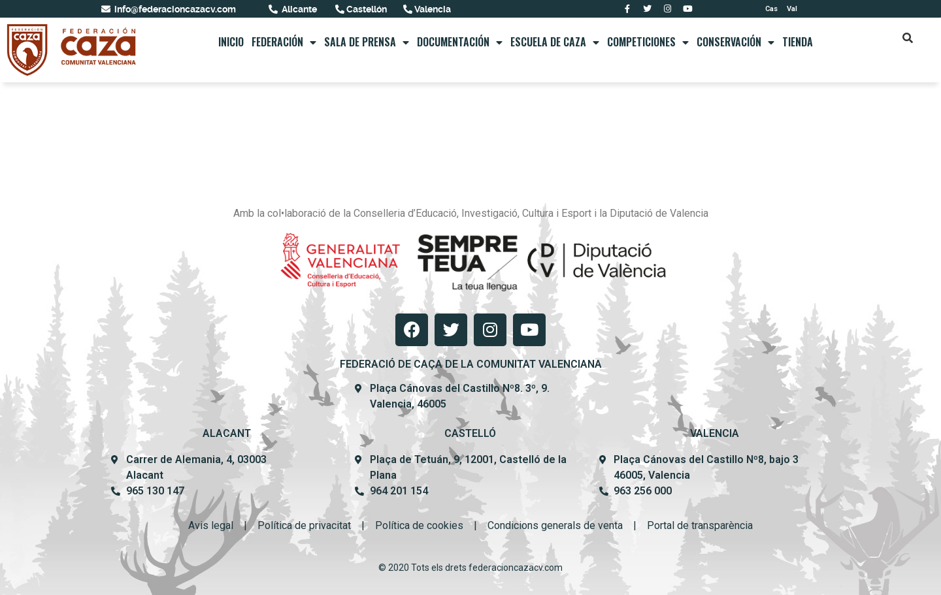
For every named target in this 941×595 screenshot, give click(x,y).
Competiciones (648, 42)
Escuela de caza (554, 42)
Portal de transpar (688, 525)
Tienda (797, 42)
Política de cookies (419, 525)
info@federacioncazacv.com (174, 9)
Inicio (231, 42)
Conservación (735, 42)
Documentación (460, 42)
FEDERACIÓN (284, 42)
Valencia (431, 9)
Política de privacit (299, 525)
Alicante (298, 9)
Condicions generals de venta (555, 525)
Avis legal (210, 525)
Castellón (365, 9)
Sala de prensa (366, 42)
